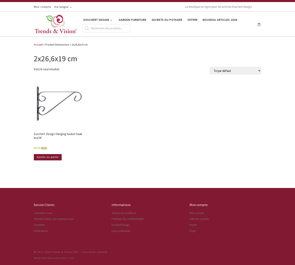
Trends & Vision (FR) (65, 252)
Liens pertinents (121, 231)
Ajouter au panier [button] (48, 157)
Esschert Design (120, 225)
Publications (41, 231)
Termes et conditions (124, 213)
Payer (192, 231)
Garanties (39, 225)
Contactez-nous (43, 213)
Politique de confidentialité (128, 219)
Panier (193, 225)
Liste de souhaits (199, 219)
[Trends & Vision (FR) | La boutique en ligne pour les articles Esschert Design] (55, 23)
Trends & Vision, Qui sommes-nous (54, 219)
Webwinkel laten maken (47, 258)
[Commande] (235, 71)
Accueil (38, 44)
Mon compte (196, 213)
